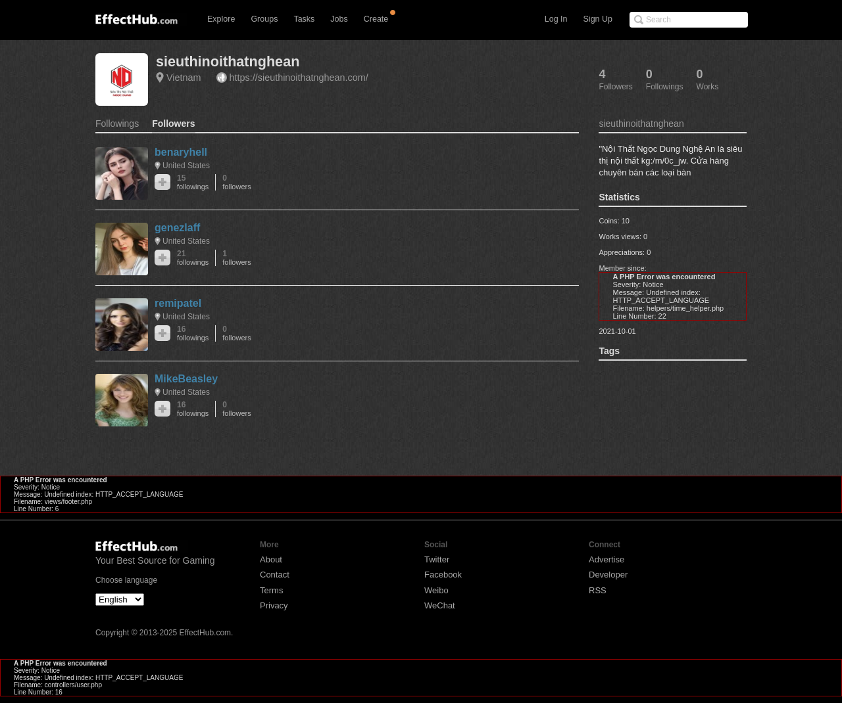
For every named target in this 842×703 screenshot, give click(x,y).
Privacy (274, 605)
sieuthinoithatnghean (227, 61)
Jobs (338, 19)
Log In (556, 19)
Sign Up (597, 19)
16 (193, 333)
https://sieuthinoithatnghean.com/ (299, 77)
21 (193, 258)
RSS (598, 590)
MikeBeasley (186, 378)
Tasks (303, 19)
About (271, 559)
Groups (264, 19)
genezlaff (177, 227)
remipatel (178, 303)
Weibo (436, 590)
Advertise (606, 559)
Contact (274, 574)
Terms (271, 590)
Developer (608, 574)
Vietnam (183, 77)
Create (376, 19)
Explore (221, 19)
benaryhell (181, 152)
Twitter (436, 559)
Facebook (443, 574)
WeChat (439, 605)
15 (193, 182)
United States (186, 165)
